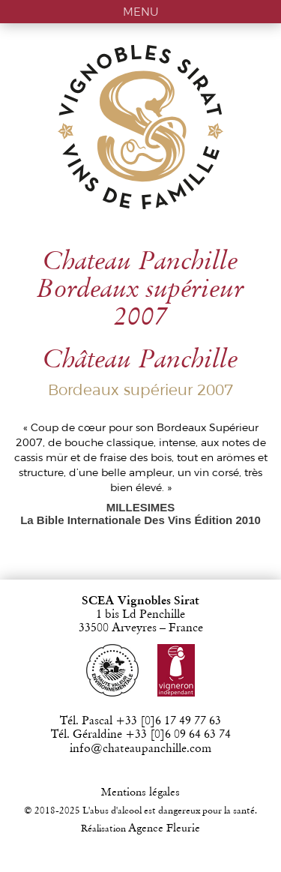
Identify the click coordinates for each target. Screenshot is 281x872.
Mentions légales (140, 793)
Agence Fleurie (164, 829)
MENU (141, 11)
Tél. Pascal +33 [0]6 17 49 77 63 (140, 721)
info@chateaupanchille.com (140, 749)
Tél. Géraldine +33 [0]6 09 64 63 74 (141, 735)
